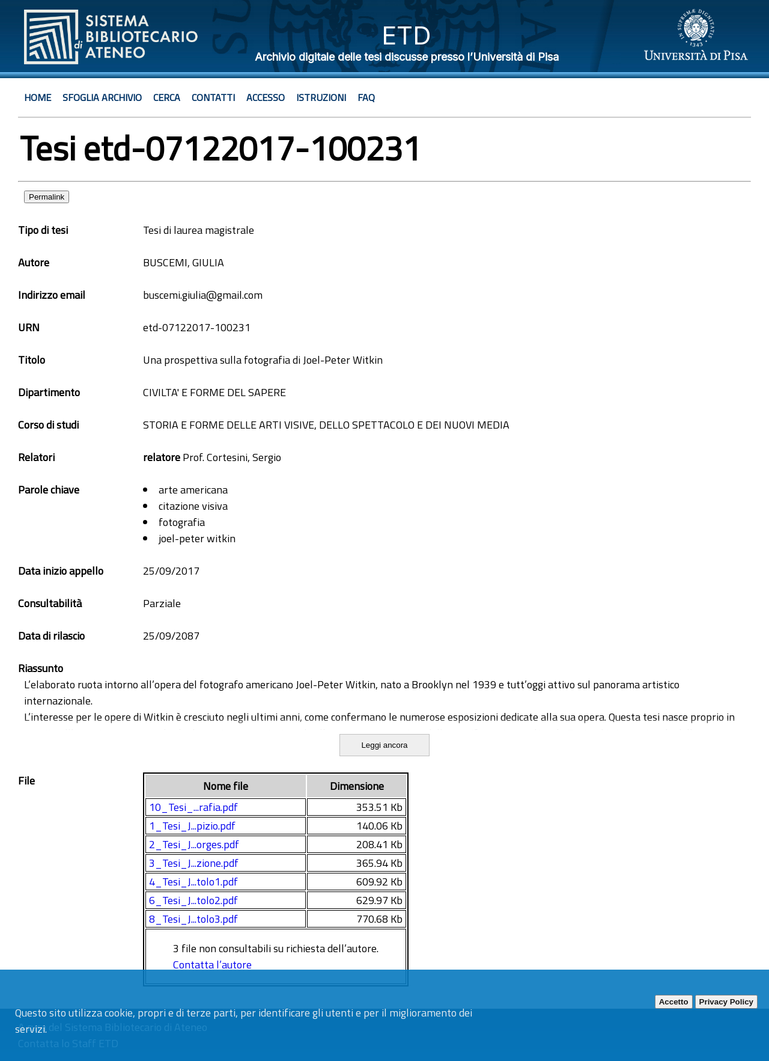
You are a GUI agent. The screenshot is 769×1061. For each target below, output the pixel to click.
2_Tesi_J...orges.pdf (194, 844)
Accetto (673, 1001)
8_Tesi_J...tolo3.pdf (193, 919)
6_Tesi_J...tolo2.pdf (193, 900)
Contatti (213, 97)
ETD (406, 35)
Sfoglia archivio (102, 97)
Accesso (265, 97)
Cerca (166, 97)
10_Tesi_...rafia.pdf (193, 807)
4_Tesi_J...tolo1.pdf (193, 881)
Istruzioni (321, 97)
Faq (366, 97)
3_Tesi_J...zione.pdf (194, 863)
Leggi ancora (384, 745)
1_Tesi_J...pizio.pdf (192, 826)
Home (37, 97)
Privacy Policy (726, 1001)
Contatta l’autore (212, 964)
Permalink (46, 196)
